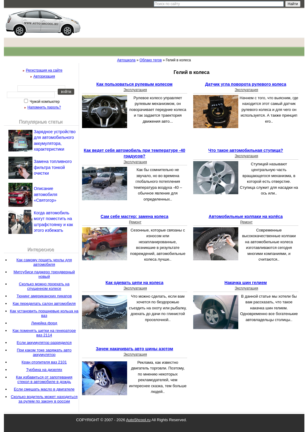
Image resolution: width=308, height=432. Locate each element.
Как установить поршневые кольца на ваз (44, 313)
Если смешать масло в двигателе (44, 389)
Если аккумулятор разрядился (44, 342)
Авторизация (44, 76)
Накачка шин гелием (245, 282)
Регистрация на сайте (44, 70)
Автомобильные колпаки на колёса (245, 216)
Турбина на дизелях (44, 369)
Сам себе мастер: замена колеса (134, 216)
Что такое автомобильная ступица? (245, 150)
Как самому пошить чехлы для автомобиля (44, 262)
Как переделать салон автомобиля (44, 303)
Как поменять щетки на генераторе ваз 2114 (44, 332)
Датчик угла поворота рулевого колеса (245, 84)
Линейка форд (44, 323)
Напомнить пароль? (44, 107)
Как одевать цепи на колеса (134, 282)
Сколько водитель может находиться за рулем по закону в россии (44, 398)
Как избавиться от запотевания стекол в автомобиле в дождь (44, 379)
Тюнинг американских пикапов (44, 296)
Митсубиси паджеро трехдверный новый (44, 274)
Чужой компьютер (44, 102)
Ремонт (135, 222)
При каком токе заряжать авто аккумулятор (44, 352)
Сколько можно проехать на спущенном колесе (44, 286)
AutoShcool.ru (138, 420)
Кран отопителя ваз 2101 (44, 362)
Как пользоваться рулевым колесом (134, 84)
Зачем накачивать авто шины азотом (134, 348)
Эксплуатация (135, 90)
